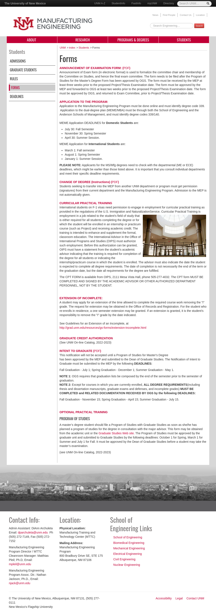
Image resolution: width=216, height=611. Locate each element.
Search (199, 25)
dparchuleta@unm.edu (33, 532)
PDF (126, 68)
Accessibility (164, 598)
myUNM (152, 3)
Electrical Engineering (127, 553)
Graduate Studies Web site (116, 433)
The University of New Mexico (25, 3)
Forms (15, 87)
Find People (169, 15)
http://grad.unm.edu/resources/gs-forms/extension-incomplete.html (102, 327)
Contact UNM (195, 598)
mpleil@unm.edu (20, 564)
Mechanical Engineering (129, 548)
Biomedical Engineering (128, 542)
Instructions (100, 182)
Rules (14, 78)
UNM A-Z (99, 3)
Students (184, 39)
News (155, 15)
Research (82, 39)
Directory (168, 3)
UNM (63, 47)
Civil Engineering (124, 559)
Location (200, 15)
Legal (179, 598)
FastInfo (136, 3)
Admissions (18, 61)
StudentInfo (118, 3)
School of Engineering (127, 537)
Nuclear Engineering (126, 564)
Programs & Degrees (133, 39)
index (72, 47)
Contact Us (185, 15)
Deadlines (16, 96)
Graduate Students (23, 69)
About (32, 39)
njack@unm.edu (19, 583)
